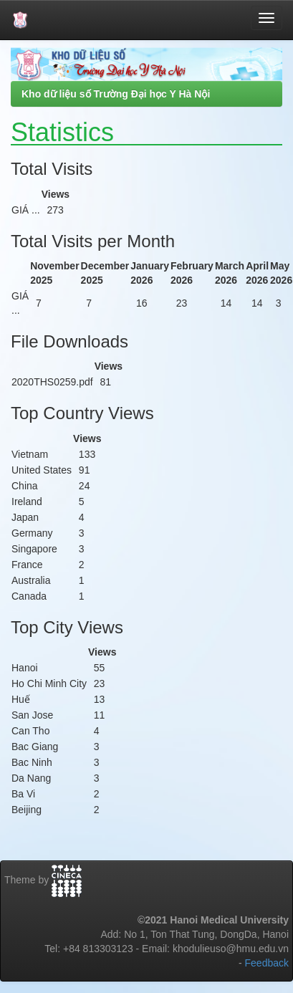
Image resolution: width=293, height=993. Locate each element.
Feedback (267, 963)
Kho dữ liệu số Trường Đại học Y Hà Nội (115, 94)
